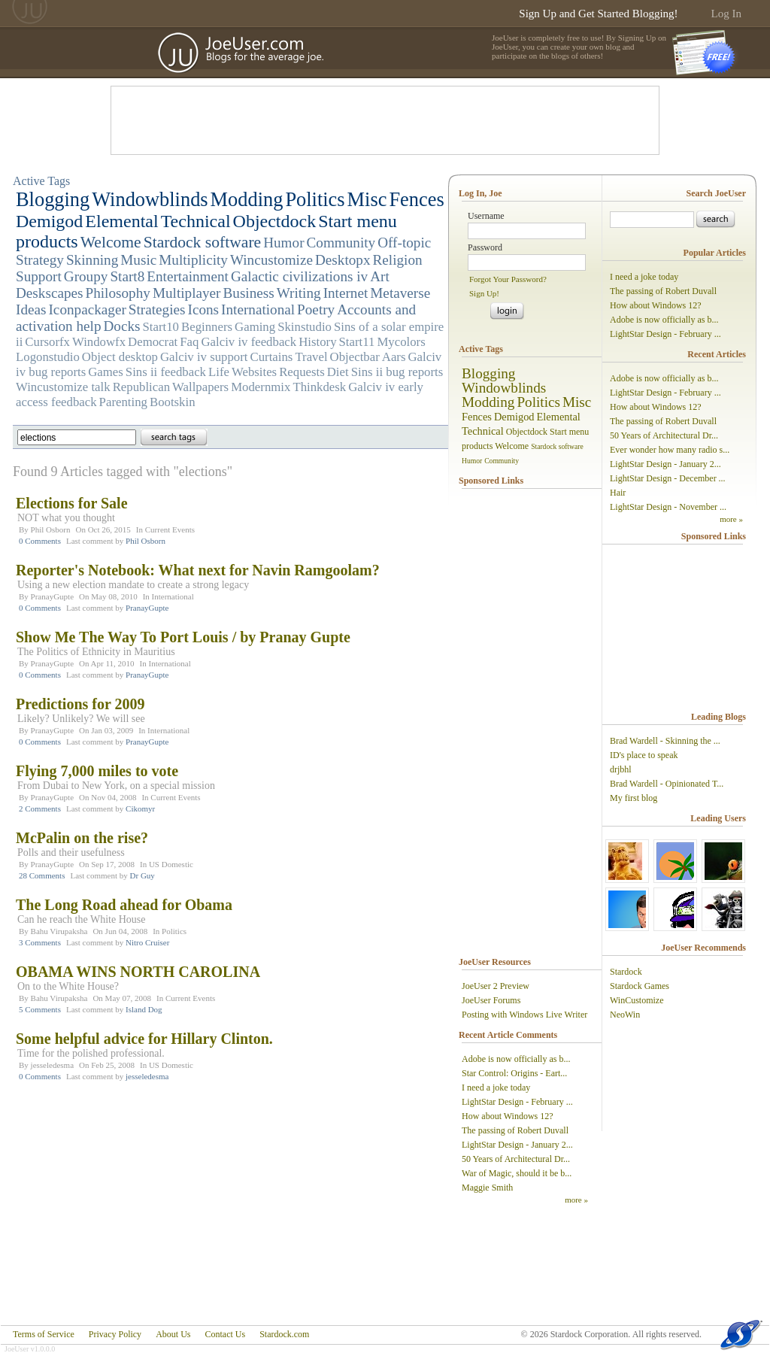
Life (218, 372)
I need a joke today (496, 1087)
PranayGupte (52, 596)
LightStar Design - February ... (517, 1102)
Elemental (121, 221)
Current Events (170, 529)
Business (248, 293)
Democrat (152, 342)
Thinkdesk (319, 387)
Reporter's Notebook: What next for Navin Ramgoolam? (198, 570)
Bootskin (173, 402)
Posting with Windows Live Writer (524, 1014)
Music (138, 260)
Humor (283, 242)
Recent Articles (716, 354)
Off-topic (404, 242)
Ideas (31, 309)
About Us (173, 1334)
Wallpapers (200, 387)
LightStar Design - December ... (668, 478)
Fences (416, 199)
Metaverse (400, 293)
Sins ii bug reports (397, 372)
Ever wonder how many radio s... (669, 449)
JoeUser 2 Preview (495, 986)
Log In (726, 14)
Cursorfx (47, 342)
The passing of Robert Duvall (515, 1130)
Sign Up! (484, 293)
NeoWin (625, 1014)
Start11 (357, 342)
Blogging (52, 199)
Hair (618, 492)
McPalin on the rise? (82, 838)
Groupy (86, 276)
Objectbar (355, 357)
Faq (189, 342)
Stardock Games (639, 986)
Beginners (206, 327)
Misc (367, 199)
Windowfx (99, 342)
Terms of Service (43, 1334)
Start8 (127, 276)
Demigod (49, 221)
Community (341, 242)
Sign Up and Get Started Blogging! (598, 14)
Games (105, 372)
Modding (247, 199)
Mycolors (401, 342)
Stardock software (203, 242)
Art (380, 276)
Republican (141, 387)
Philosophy (118, 293)
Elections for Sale (72, 503)
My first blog (633, 798)
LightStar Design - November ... (668, 507)
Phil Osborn (51, 529)
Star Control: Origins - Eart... (514, 1073)
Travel (311, 357)
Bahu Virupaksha (59, 931)
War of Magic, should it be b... (516, 1173)
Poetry (316, 309)
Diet (338, 372)
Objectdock (275, 221)
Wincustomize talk (63, 387)
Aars (394, 357)
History (317, 342)
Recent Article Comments (508, 1035)
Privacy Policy (115, 1334)
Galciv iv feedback (248, 342)
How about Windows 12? (507, 1116)
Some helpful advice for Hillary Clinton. (144, 1038)
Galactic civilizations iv (299, 276)
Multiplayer (187, 293)
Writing (299, 293)
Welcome (110, 242)
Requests (302, 372)
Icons (204, 309)
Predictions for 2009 (80, 704)
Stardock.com (284, 1334)
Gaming (255, 327)
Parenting (123, 402)
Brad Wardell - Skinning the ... (665, 741)
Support (39, 276)
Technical (196, 221)
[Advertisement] (385, 120)
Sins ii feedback (166, 372)
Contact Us (225, 1334)
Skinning (92, 260)
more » (576, 1199)
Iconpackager (87, 309)
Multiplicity (193, 260)
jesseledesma (52, 1064)
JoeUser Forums (491, 1000)
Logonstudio (48, 357)
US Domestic (171, 864)
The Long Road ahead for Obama (124, 904)
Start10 (161, 327)
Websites (254, 372)
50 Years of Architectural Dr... (516, 1159)
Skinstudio (304, 327)
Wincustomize (271, 260)
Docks (122, 326)
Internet (345, 293)
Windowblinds (150, 199)
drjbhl (621, 769)
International (258, 309)
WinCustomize (637, 1000)
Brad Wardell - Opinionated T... (666, 783)
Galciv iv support (204, 357)
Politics (314, 199)
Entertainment (188, 276)
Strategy (40, 260)
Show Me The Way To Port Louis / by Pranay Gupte (183, 637)
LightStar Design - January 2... (517, 1144)
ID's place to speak (644, 755)
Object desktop (120, 357)
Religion (398, 260)
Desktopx (343, 260)
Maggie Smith (487, 1187)
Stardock (626, 971)
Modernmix (260, 387)
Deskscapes (49, 293)
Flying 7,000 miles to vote (97, 771)
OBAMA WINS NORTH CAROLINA (138, 971)
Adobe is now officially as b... (516, 1059)
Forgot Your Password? (508, 279)
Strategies (157, 309)
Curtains (271, 357)
